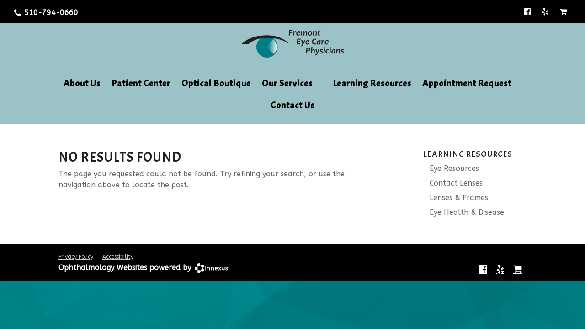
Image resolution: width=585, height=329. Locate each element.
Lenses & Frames (455, 197)
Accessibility (117, 257)
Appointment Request (466, 84)
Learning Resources (372, 84)
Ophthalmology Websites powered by (124, 267)
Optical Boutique (216, 84)
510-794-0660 (51, 12)
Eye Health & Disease (463, 212)
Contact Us (292, 106)
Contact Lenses (453, 183)
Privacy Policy (75, 257)
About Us (82, 84)
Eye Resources (451, 168)
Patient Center (141, 84)
